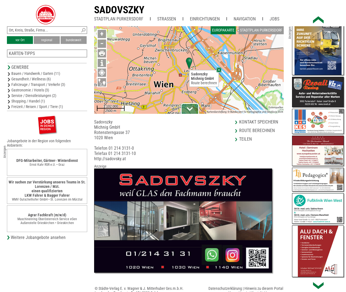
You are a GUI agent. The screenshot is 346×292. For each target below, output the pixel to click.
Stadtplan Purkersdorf (118, 19)
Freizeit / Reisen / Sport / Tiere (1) (37, 106)
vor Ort (20, 40)
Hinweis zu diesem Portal (263, 288)
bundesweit (73, 40)
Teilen (245, 139)
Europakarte (223, 30)
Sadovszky (119, 10)
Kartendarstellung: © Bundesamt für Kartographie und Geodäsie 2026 (245, 111)
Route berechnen (204, 83)
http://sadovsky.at (110, 158)
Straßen (166, 19)
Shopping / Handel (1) (28, 101)
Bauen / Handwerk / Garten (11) (35, 73)
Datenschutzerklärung (225, 288)
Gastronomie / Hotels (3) (30, 90)
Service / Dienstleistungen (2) (33, 95)
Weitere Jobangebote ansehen (38, 237)
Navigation (245, 19)
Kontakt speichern (258, 122)
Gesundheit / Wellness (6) (31, 79)
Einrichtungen (205, 19)
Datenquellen (275, 107)
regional (46, 40)
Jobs (274, 19)
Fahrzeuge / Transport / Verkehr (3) (38, 84)
